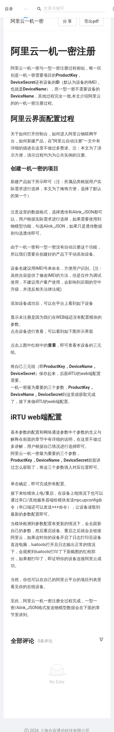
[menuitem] (26, 9)
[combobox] (74, 8)
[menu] (26, 9)
